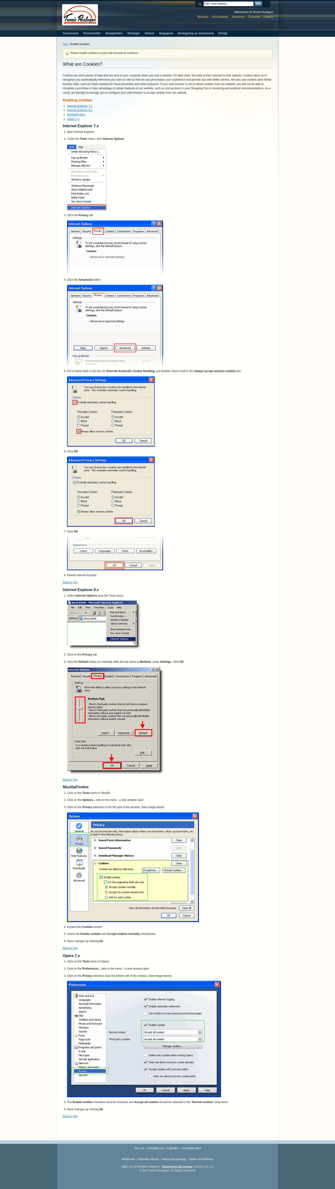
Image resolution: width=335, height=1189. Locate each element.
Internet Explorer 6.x (79, 110)
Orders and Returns (201, 1159)
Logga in (268, 16)
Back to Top (70, 582)
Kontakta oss (155, 1148)
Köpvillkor (173, 1148)
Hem (65, 44)
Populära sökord (148, 1159)
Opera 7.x (73, 119)
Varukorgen (238, 16)
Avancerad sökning (174, 1159)
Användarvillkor (191, 1148)
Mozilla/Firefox (76, 114)
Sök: (201, 3)
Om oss (139, 1148)
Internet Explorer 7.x (79, 106)
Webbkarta (128, 1159)
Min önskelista (220, 16)
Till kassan (254, 16)
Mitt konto (202, 16)
